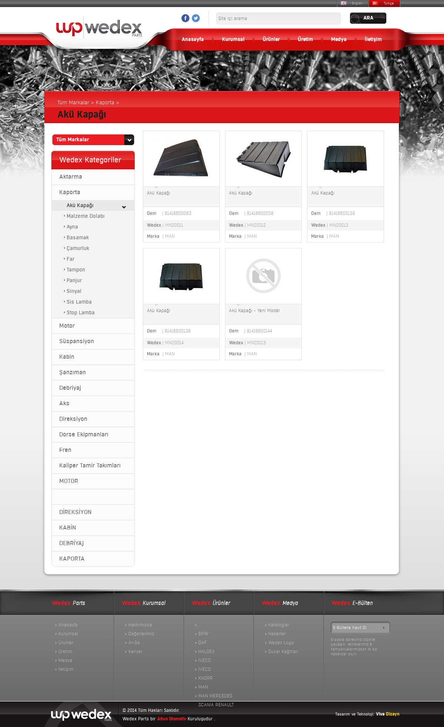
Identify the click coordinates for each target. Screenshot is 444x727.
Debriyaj (70, 388)
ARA (368, 18)
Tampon (76, 269)
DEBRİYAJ (71, 543)
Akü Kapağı (80, 205)
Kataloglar (278, 625)
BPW (203, 634)
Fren (65, 450)
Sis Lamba (79, 301)
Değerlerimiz (141, 634)
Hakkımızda (140, 625)
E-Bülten (352, 603)
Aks (64, 403)
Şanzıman (72, 372)
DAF (202, 643)
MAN (203, 687)
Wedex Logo (281, 643)
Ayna (72, 226)
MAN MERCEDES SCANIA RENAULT (216, 696)
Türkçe (389, 3)
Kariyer (135, 652)
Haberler (277, 634)
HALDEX (206, 652)
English (357, 3)
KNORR (205, 678)
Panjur (74, 280)
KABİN (67, 528)
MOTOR (68, 481)
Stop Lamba (81, 312)
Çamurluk (78, 248)
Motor (67, 326)
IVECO (204, 660)
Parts (68, 603)
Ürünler (271, 39)
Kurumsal (233, 39)
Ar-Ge (134, 643)
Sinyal (74, 291)
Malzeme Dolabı (86, 216)
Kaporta (69, 192)
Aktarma (70, 177)
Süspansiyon (76, 341)
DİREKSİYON (75, 512)
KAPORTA (72, 559)
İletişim (373, 39)
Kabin (66, 357)
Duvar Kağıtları (283, 652)
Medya (339, 39)
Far (70, 259)
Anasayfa (193, 39)
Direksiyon (73, 419)
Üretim (305, 39)
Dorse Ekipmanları (83, 434)
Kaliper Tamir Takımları (90, 465)
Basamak (78, 237)
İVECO (204, 669)
